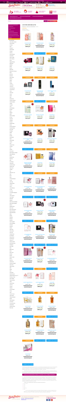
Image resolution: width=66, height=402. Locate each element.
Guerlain (10, 149)
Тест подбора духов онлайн (47, 2)
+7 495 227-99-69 (27, 5)
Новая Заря (11, 307)
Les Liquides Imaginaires (13, 192)
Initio (10, 160)
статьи (39, 2)
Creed (10, 106)
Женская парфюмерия (25, 16)
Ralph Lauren (11, 249)
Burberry (10, 78)
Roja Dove (11, 260)
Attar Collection (11, 58)
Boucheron (11, 75)
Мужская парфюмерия (38, 16)
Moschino (11, 220)
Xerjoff (10, 298)
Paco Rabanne (11, 235)
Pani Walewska (11, 238)
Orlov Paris (11, 232)
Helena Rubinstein (12, 154)
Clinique (10, 103)
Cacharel (10, 83)
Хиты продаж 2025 (14, 16)
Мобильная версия (23, 399)
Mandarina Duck (11, 206)
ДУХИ (10, 29)
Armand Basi (11, 55)
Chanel (10, 95)
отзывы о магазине (33, 2)
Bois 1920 (11, 74)
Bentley (10, 66)
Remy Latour (11, 252)
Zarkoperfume (11, 304)
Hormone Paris (11, 157)
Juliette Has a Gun (12, 172)
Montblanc (11, 217)
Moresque (11, 218)
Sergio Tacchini (11, 266)
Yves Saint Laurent (12, 303)
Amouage (10, 51)
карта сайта (22, 398)
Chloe (10, 97)
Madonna (10, 200)
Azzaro (10, 60)
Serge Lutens (11, 264)
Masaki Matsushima (12, 212)
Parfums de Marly (12, 241)
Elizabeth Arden (11, 123)
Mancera (10, 204)
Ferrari (10, 134)
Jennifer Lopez (11, 166)
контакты (26, 2)
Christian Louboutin (12, 100)
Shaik (10, 267)
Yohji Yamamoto (11, 300)
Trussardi (10, 286)
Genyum (10, 141)
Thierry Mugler (11, 278)
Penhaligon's (11, 244)
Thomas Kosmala (12, 280)
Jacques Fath (11, 163)
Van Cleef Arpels (12, 289)
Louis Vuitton (11, 197)
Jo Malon (10, 169)
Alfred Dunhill (11, 49)
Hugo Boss (11, 158)
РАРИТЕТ (10, 37)
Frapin (10, 138)
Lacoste (10, 180)
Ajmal (10, 46)
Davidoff (10, 109)
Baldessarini (11, 63)
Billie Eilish (11, 69)
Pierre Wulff (11, 246)
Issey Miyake (11, 161)
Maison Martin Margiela (13, 203)
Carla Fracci (11, 86)
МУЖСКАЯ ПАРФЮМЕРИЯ (13, 34)
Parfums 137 (11, 240)
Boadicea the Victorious (13, 71)
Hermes (10, 155)
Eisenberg (11, 120)
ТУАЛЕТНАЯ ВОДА (12, 28)
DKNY (10, 114)
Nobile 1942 (11, 229)
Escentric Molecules (12, 126)
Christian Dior (11, 98)
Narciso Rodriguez (12, 223)
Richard (10, 255)
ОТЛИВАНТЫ (11, 26)
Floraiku (10, 135)
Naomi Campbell (12, 221)
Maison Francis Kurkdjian (13, 201)
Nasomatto (11, 224)
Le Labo (10, 189)
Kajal (10, 174)
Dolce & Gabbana (12, 115)
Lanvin (10, 186)
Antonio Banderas (12, 54)
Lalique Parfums (11, 183)
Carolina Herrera (11, 89)
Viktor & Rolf (11, 295)
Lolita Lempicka (11, 195)
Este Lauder (11, 129)
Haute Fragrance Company (13, 152)
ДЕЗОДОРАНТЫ (11, 31)
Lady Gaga (11, 181)
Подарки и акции (55, 12)
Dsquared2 (11, 118)
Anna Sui (10, 52)
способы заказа (11, 2)
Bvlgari (10, 80)
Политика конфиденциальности (29, 398)
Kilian (10, 177)
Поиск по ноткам (53, 21)
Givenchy (10, 146)
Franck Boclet (11, 137)
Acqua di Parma (11, 43)
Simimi (10, 269)
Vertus (10, 292)
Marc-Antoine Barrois (12, 209)
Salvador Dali (11, 261)
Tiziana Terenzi (11, 283)
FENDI (10, 132)
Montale (10, 215)
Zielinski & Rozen (12, 306)
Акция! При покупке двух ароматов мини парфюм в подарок (33, 0)
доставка (21, 2)
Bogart (10, 72)
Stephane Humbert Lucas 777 (13, 275)
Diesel (10, 111)
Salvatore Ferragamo (12, 263)
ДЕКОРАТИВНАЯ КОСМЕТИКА (14, 35)
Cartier (10, 91)
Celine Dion (11, 92)
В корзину (28, 53)
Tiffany (10, 281)
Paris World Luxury (12, 243)
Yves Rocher (11, 301)
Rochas (10, 258)
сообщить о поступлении (40, 53)
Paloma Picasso (11, 237)
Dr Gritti (10, 117)
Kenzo (10, 175)
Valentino (10, 287)
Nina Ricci (11, 226)
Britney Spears (11, 77)
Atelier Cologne (11, 57)
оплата (17, 2)
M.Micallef (11, 198)
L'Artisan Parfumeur (12, 178)
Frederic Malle (11, 140)
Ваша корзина (51, 4)
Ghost (10, 143)
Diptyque (10, 112)
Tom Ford (10, 284)
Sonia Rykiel (11, 272)
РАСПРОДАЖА (11, 40)
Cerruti (10, 94)
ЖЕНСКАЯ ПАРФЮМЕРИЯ (13, 32)
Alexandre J (11, 48)
